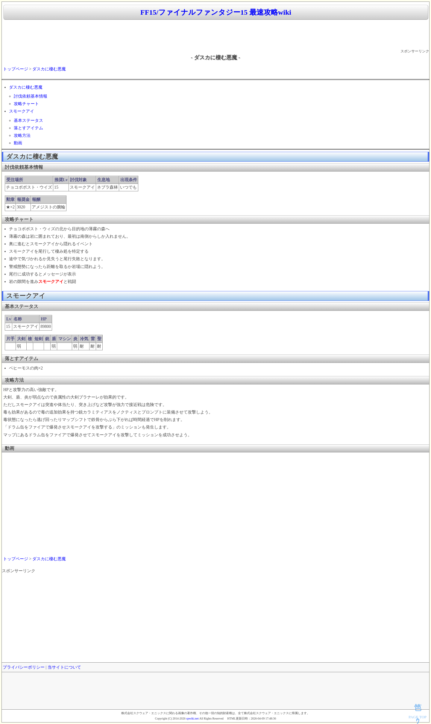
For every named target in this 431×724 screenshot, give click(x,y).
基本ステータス (28, 120)
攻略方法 (22, 135)
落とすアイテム (28, 128)
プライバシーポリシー (24, 667)
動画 (18, 143)
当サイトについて (64, 667)
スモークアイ (21, 111)
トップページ (15, 69)
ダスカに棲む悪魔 (49, 69)
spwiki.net (192, 718)
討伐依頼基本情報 (30, 96)
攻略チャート (26, 104)
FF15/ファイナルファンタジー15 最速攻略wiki (215, 12)
